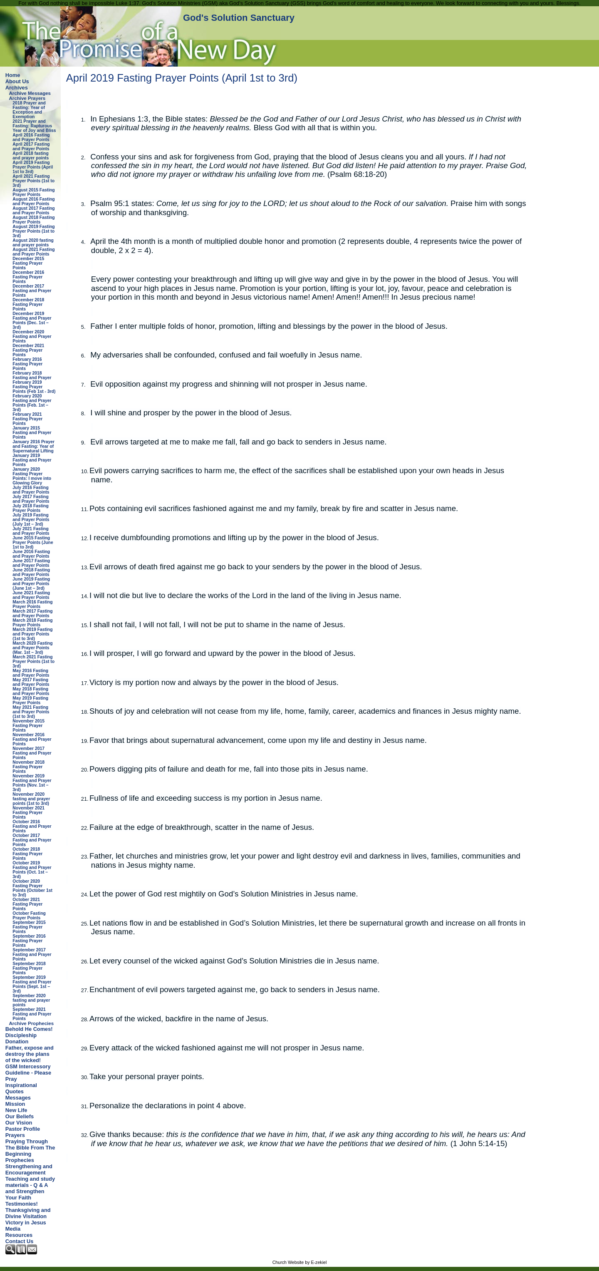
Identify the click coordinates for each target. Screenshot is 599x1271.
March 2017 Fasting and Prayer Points (32, 613)
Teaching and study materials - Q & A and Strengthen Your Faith (30, 1188)
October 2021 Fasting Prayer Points (27, 904)
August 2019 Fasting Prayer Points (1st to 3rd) (33, 231)
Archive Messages (30, 93)
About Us (17, 81)
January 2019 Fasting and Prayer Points (31, 460)
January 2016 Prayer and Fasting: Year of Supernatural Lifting (33, 446)
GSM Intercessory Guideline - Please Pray (28, 1072)
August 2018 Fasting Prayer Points (33, 219)
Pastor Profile (22, 1129)
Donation (16, 1041)
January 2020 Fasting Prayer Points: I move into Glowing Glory (31, 476)
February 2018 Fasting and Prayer (31, 375)
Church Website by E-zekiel (299, 1262)
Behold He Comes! (29, 1029)
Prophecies (19, 1160)
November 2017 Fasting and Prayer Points (31, 753)
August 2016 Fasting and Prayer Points (33, 201)
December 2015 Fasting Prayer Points (28, 263)
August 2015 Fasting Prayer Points (33, 192)
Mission (15, 1104)
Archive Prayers (27, 98)
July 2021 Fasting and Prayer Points (30, 531)
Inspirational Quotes (21, 1088)
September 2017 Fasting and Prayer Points (31, 954)
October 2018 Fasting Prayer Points (27, 854)
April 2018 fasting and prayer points (30, 155)
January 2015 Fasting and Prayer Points (31, 432)
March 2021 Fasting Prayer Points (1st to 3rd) (33, 661)
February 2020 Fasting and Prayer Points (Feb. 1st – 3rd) (31, 403)
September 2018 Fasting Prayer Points (28, 968)
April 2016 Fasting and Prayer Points (31, 137)
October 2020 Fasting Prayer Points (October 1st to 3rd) (32, 888)
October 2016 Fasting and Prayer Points (31, 826)
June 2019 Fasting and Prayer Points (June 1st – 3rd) (31, 584)
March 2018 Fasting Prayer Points (32, 622)
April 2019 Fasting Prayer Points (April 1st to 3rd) (32, 167)
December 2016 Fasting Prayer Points (28, 277)
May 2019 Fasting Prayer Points (30, 700)
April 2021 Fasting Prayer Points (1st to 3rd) (33, 181)
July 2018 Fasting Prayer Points (30, 508)
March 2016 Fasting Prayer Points (32, 604)
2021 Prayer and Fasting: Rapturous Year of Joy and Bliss (34, 126)
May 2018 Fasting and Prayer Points (30, 691)
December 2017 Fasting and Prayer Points (31, 291)
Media (12, 1229)
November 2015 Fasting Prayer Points (28, 725)
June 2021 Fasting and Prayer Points (31, 595)
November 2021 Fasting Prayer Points (28, 812)
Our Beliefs (19, 1116)
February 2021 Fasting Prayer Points (27, 419)
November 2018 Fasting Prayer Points (28, 767)
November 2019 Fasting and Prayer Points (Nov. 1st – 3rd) (31, 783)
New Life (16, 1110)
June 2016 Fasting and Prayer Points (31, 554)
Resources (18, 1235)
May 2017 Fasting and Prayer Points (30, 682)
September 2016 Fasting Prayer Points (28, 941)
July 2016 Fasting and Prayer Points (30, 489)
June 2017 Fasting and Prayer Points (31, 563)
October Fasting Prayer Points (28, 915)
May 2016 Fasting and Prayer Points (30, 673)
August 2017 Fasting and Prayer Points (33, 210)
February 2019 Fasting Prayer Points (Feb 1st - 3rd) (33, 387)
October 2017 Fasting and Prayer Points (31, 840)
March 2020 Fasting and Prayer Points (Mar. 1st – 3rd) (32, 648)
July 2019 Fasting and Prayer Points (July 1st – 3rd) (30, 519)
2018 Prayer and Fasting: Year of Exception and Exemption (28, 110)
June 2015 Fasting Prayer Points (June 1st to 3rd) (32, 542)
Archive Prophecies (31, 1023)
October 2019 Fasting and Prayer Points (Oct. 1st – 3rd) (31, 870)
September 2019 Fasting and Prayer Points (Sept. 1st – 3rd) (31, 984)
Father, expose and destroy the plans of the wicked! (29, 1054)
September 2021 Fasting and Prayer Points (31, 1014)
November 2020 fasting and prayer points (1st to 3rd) (31, 799)
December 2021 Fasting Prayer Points (28, 350)
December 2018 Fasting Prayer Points (28, 304)
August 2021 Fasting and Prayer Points (33, 251)
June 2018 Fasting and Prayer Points (31, 572)
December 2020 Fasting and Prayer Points (31, 336)
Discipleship (21, 1035)
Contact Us (19, 1241)
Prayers (15, 1135)
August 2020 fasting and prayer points (32, 242)
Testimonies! (21, 1204)
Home (12, 75)
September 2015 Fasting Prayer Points (28, 927)
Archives (16, 87)
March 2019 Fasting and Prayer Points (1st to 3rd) (32, 634)
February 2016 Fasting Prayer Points (27, 364)
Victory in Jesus (25, 1222)
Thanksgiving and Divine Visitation (28, 1213)
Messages (18, 1098)
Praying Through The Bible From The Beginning (30, 1147)
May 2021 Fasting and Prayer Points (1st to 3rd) (30, 712)
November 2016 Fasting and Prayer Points (31, 739)
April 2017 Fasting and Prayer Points (31, 146)
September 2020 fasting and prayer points (31, 1000)
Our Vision (18, 1123)
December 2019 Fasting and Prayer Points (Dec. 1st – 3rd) (31, 320)
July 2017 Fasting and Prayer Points (30, 499)
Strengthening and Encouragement (28, 1169)
